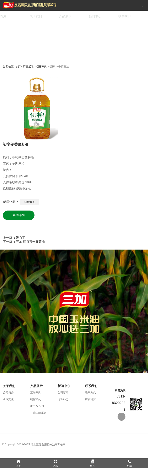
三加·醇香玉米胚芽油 (30, 241)
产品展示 (65, 16)
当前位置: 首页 (12, 66)
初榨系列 (41, 66)
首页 (3, 16)
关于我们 (36, 16)
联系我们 (124, 16)
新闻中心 (95, 16)
